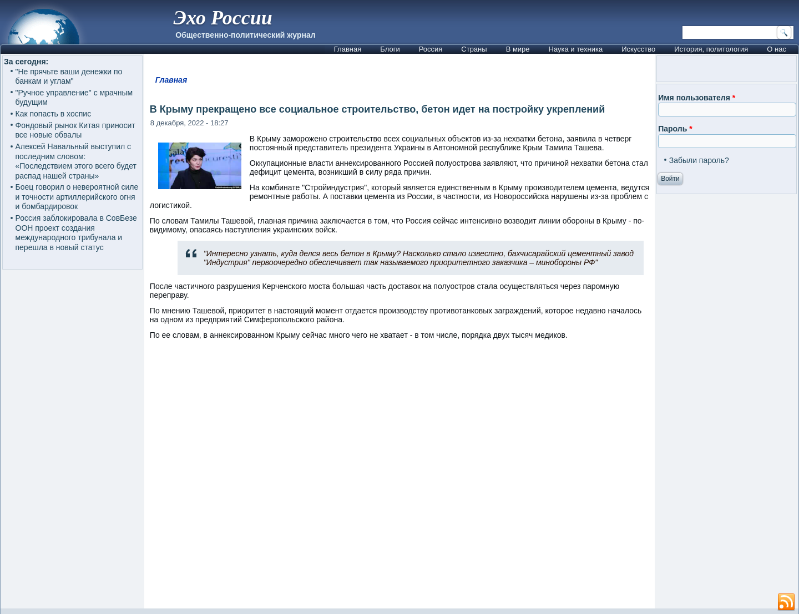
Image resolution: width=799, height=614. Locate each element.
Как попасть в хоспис (54, 113)
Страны (474, 49)
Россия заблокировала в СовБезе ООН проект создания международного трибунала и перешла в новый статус (76, 233)
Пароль (675, 128)
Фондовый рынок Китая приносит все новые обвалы (75, 130)
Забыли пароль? (699, 160)
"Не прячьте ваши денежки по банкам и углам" (69, 76)
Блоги (390, 49)
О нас (776, 49)
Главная (347, 49)
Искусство (638, 49)
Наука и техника (576, 49)
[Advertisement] (399, 479)
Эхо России (222, 18)
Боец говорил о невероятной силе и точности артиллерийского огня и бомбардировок (77, 196)
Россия (431, 49)
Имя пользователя (696, 97)
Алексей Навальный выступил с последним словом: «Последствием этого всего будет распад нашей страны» (76, 161)
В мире (518, 49)
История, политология (711, 49)
